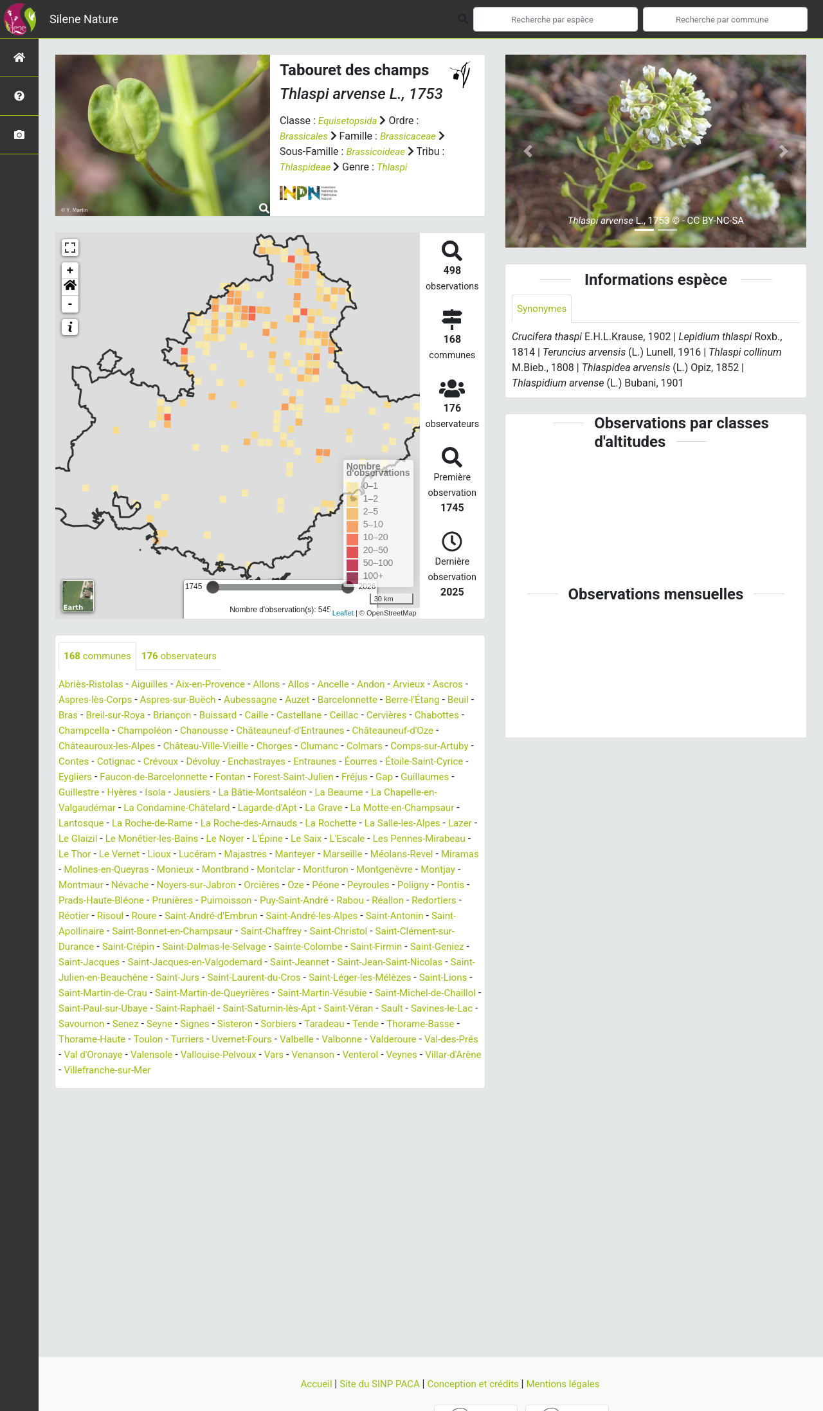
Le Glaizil (309, 839)
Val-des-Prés (273, 1071)
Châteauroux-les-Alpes (204, 747)
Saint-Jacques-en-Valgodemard (241, 978)
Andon (387, 685)
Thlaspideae (338, 167)
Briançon (247, 716)
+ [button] (70, 270)
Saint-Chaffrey (283, 948)
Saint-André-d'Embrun (178, 932)
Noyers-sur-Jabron (106, 901)
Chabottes (132, 731)
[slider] (212, 587)
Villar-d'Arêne (301, 1086)
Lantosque (279, 824)
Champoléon (255, 731)
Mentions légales (569, 1384)
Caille (335, 716)
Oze (210, 901)
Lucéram (78, 870)
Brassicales (305, 136)
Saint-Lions (130, 1009)
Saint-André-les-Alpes (285, 932)
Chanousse (318, 731)
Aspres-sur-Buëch (225, 701)
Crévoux (303, 762)
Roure (108, 932)
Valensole (402, 1071)
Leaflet (343, 613)
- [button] (70, 304)
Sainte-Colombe (322, 963)
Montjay (354, 886)
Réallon (347, 917)
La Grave (109, 824)
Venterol (203, 1086)
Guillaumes (240, 793)
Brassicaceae (412, 136)
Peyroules (286, 901)
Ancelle (348, 685)
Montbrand (130, 886)
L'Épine (109, 855)
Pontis (373, 901)
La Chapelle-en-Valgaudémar (245, 809)
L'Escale (193, 855)
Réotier (443, 917)
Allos (311, 685)
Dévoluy (348, 762)
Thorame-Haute (305, 1056)
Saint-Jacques (130, 978)
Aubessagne (301, 701)
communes (99, 656)
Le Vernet (390, 855)
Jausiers (413, 793)
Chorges (381, 747)
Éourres (130, 778)
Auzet (351, 701)
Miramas (355, 870)
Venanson (154, 1086)
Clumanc (428, 747)
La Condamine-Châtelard (375, 809)
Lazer (268, 839)
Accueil (309, 1384)
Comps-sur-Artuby (146, 762)
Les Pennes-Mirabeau (269, 855)
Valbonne (157, 1071)
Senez (318, 1040)
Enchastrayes (404, 762)
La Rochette (132, 839)
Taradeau (125, 1056)
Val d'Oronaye (341, 1071)
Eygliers (264, 778)
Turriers (406, 1056)
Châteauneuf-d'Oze (102, 747)
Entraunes (81, 778)
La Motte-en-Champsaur (192, 824)
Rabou (307, 917)
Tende (168, 1056)
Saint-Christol (354, 948)
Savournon (272, 1040)
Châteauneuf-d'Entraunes (409, 731)
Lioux (433, 855)
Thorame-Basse (226, 1056)
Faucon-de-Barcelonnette (346, 778)
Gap (197, 793)
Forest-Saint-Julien (101, 793)
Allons (278, 685)
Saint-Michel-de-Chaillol (156, 1025)
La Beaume (146, 809)
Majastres (129, 870)
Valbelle (111, 1071)
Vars (112, 1086)
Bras (137, 716)
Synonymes (543, 309)
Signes (390, 1040)
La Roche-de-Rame (354, 824)
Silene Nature (84, 19)
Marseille (231, 870)
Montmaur (405, 886)
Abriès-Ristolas (93, 685)
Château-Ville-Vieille (309, 747)
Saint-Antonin (373, 932)
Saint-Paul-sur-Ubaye (265, 1025)
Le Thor (344, 855)
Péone (242, 901)
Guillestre (294, 793)
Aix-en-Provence (219, 685)
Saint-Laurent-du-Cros (333, 994)
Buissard (295, 716)
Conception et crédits (475, 1384)
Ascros (75, 701)
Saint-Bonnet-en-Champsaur (179, 948)
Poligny (333, 901)
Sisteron (433, 1040)
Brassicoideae (386, 151)
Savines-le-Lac (206, 1040)
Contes (212, 762)
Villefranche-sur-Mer (385, 1086)
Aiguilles (154, 685)
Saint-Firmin (394, 963)
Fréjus (165, 793)
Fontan (427, 778)
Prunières (119, 917)
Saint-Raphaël (352, 1025)
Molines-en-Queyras (428, 870)
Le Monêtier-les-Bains (387, 839)
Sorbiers (77, 1056)
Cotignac (256, 762)
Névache (456, 886)
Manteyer (181, 870)
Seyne (354, 1040)
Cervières (80, 731)
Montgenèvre (299, 886)
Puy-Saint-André (248, 917)
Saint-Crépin (131, 963)
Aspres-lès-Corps (137, 701)
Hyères (340, 793)
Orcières (175, 901)
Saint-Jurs (253, 994)
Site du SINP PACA (377, 1384)
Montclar (184, 886)
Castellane (381, 716)
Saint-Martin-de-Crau (210, 1009)
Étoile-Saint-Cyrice (196, 778)
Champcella (192, 731)
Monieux (78, 886)
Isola (375, 793)
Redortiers (395, 917)
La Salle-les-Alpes (207, 839)
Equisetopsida (349, 120)
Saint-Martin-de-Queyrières (326, 1009)
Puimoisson (176, 917)
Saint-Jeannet (352, 978)
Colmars (78, 762)
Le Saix (150, 855)
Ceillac (428, 716)
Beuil (108, 716)
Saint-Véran (108, 1040)
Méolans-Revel (293, 870)
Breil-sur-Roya (187, 716)
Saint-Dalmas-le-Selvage (223, 963)
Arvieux (427, 685)
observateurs (185, 656)
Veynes (247, 1086)
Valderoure (212, 1071)
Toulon (365, 1056)
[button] (70, 287)
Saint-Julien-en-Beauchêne (161, 994)
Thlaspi (427, 167)
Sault (154, 1040)
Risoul (73, 932)
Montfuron (237, 886)
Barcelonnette (403, 701)
